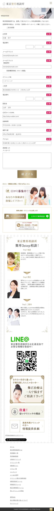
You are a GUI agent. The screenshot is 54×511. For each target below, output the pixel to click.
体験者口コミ (14, 465)
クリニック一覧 (15, 462)
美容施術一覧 (14, 453)
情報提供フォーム (15, 484)
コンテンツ (13, 472)
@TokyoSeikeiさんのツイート (14, 435)
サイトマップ (14, 503)
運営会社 (12, 497)
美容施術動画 (14, 456)
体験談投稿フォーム (16, 481)
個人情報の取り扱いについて (19, 500)
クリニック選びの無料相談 (18, 478)
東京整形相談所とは (16, 450)
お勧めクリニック (15, 459)
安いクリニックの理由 (17, 491)
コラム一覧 (13, 469)
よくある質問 (14, 475)
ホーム (12, 447)
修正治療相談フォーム (17, 488)
